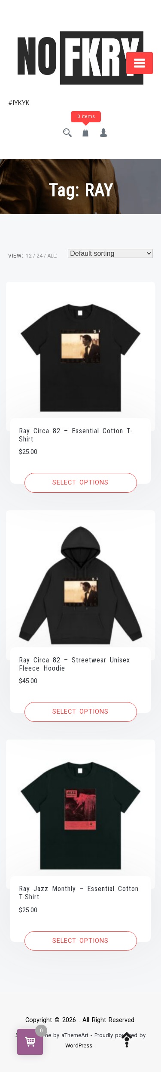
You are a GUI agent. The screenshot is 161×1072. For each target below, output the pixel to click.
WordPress (78, 1045)
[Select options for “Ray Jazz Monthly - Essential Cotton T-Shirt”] (80, 941)
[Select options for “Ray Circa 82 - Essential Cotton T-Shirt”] (80, 483)
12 (29, 256)
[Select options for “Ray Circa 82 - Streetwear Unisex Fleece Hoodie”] (80, 712)
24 (39, 256)
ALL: (52, 256)
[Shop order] (110, 253)
